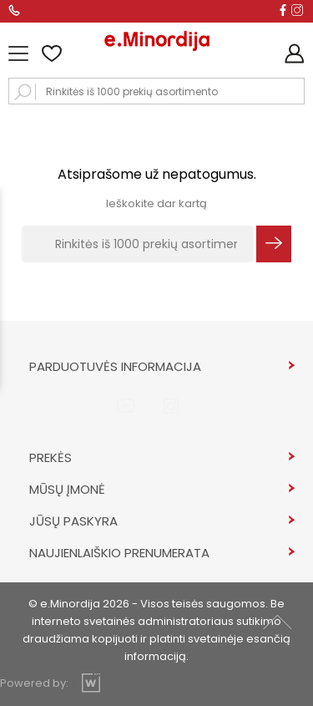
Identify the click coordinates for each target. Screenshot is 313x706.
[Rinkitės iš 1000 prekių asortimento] (138, 244)
